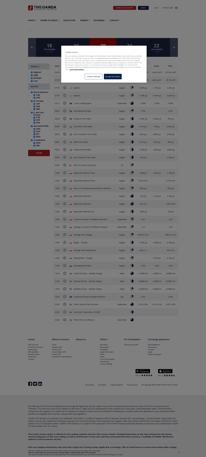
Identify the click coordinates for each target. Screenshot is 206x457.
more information (77, 69)
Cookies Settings (93, 76)
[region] (104, 64)
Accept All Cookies (112, 76)
